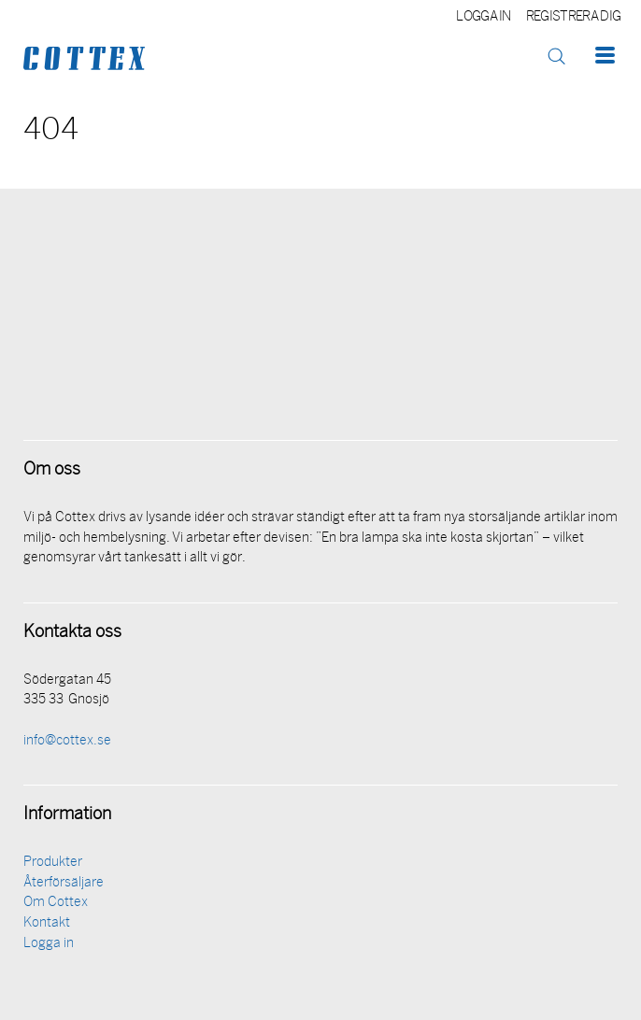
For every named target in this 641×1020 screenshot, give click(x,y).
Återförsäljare (63, 883)
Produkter (52, 863)
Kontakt (46, 923)
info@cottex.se (67, 741)
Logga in (483, 17)
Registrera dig (573, 17)
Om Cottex (55, 903)
